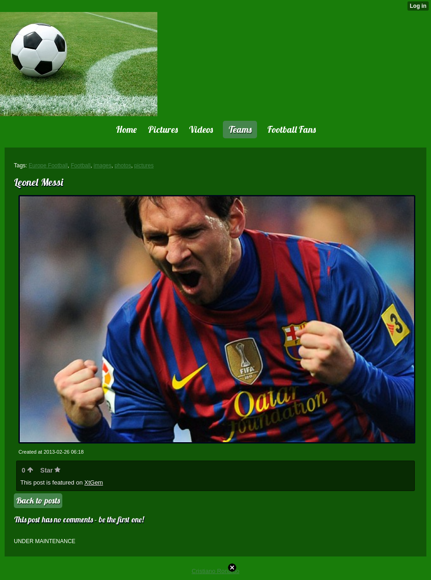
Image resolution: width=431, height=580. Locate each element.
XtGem (93, 482)
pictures (144, 165)
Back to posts (38, 500)
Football (80, 165)
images (103, 165)
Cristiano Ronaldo (215, 571)
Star (50, 470)
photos (122, 165)
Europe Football (48, 165)
